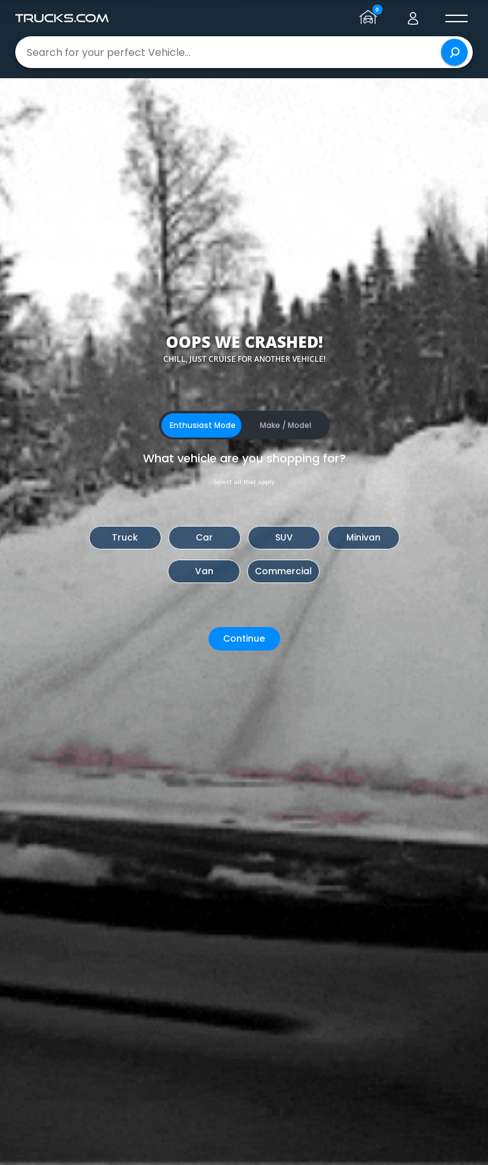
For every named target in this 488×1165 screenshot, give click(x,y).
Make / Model (285, 425)
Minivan (363, 537)
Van (204, 571)
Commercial (283, 571)
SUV (284, 537)
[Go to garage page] (369, 18)
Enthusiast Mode (203, 425)
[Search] (454, 52)
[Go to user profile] (413, 18)
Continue (244, 638)
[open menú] (456, 18)
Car (204, 537)
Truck (125, 537)
